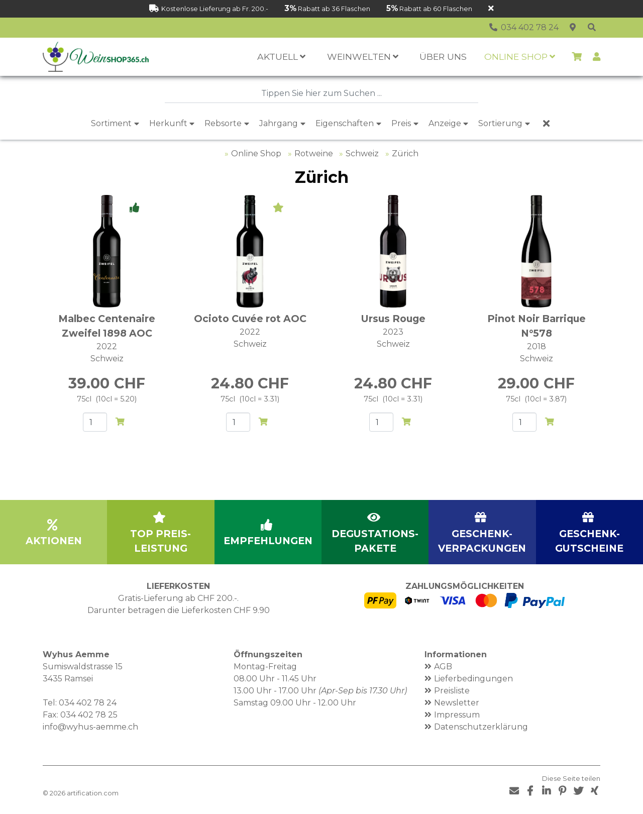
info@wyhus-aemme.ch (90, 727)
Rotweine (313, 153)
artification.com (93, 793)
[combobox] (321, 93)
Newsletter (456, 702)
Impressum (457, 715)
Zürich (405, 153)
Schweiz (362, 153)
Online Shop (256, 153)
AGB (443, 666)
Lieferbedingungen (473, 678)
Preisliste (452, 690)
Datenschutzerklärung (481, 727)
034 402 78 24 (88, 702)
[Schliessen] (491, 9)
